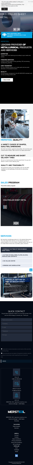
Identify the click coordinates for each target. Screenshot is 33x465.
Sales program (16, 426)
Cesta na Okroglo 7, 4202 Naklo (17, 403)
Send (4, 361)
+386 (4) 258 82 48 (17, 379)
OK (4, 9)
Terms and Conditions (16, 442)
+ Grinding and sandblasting (11, 265)
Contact (16, 435)
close (30, 1)
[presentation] (11, 344)
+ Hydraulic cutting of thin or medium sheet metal (14, 249)
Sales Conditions (16, 439)
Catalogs (16, 449)
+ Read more (6, 80)
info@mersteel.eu (16, 390)
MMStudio (19, 463)
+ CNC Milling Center (8, 261)
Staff (16, 448)
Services (16, 428)
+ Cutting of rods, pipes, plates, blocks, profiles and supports (15, 255)
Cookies (16, 437)
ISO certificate (16, 444)
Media (16, 451)
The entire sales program (8, 185)
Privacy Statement (16, 440)
